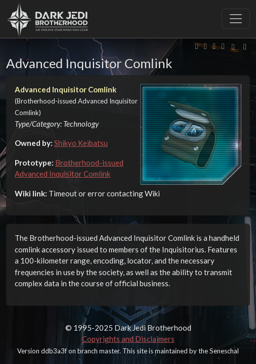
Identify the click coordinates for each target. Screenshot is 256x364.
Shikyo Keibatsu (81, 142)
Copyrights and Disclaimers (128, 338)
